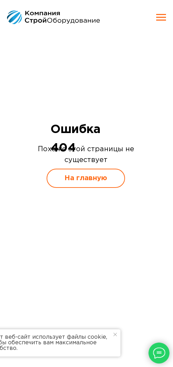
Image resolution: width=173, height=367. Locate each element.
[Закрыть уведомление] (115, 334)
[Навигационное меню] (161, 17)
